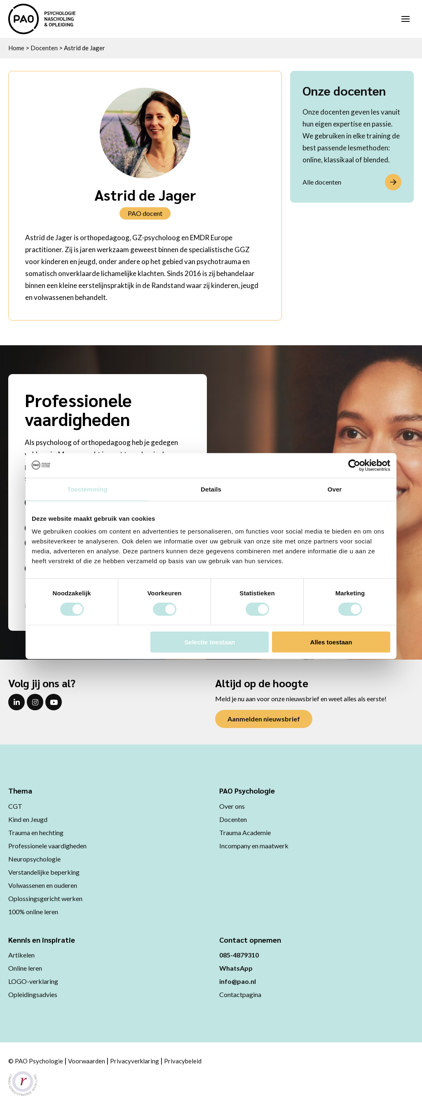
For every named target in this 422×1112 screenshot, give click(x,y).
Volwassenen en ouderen (42, 885)
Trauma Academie (245, 832)
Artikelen (21, 955)
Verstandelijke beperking (44, 872)
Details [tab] (211, 488)
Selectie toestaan (210, 642)
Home (16, 48)
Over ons (232, 806)
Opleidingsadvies (32, 994)
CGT (15, 806)
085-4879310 (239, 955)
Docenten (44, 48)
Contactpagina (240, 994)
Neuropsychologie (34, 859)
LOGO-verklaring (33, 981)
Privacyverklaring (134, 1061)
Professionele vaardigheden (47, 846)
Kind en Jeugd (27, 819)
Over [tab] (335, 488)
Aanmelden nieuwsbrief (263, 719)
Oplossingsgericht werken (45, 898)
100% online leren (33, 911)
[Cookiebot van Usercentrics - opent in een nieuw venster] (354, 465)
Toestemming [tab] (87, 488)
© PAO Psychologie (35, 1061)
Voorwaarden (86, 1061)
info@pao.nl (237, 981)
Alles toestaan (331, 642)
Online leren (25, 968)
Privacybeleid (183, 1061)
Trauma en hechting (35, 832)
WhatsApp (236, 968)
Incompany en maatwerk (253, 846)
